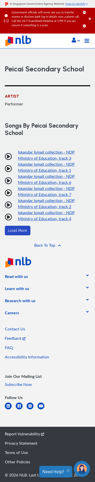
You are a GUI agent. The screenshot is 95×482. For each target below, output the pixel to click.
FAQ (9, 347)
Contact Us (15, 329)
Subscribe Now (18, 384)
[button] (76, 41)
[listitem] (16, 277)
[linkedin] (10, 409)
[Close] (91, 14)
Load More (17, 231)
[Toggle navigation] (87, 41)
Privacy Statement (21, 443)
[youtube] (42, 409)
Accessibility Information (27, 357)
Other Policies (17, 462)
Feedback (15, 338)
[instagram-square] (32, 409)
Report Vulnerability (24, 434)
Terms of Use (16, 452)
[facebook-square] (21, 409)
